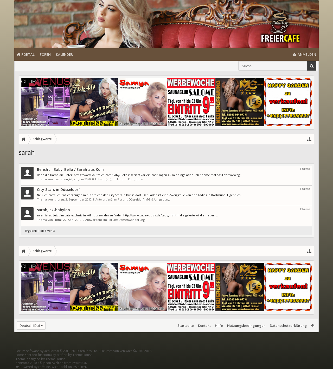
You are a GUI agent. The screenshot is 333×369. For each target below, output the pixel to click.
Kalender (64, 54)
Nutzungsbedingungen (246, 325)
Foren (45, 54)
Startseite (185, 325)
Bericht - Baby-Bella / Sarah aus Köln (70, 169)
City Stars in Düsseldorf (58, 189)
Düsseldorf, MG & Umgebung (149, 199)
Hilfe (219, 325)
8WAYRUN (79, 363)
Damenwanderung (132, 220)
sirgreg (59, 199)
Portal (28, 54)
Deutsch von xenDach (126, 351)
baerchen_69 (63, 179)
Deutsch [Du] (30, 325)
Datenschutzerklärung (288, 325)
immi (58, 220)
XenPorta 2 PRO (27, 363)
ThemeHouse (82, 355)
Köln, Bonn (135, 179)
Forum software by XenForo (57, 351)
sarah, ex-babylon (53, 209)
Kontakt (204, 325)
